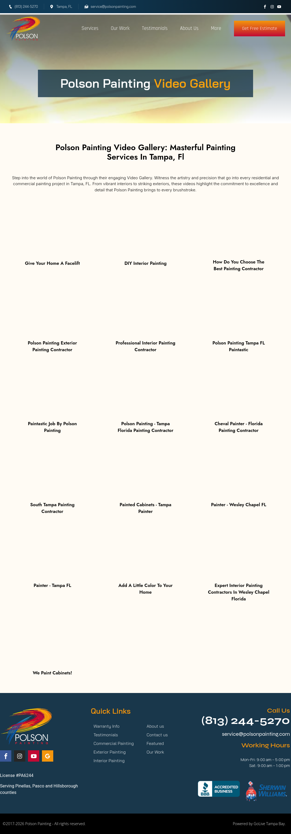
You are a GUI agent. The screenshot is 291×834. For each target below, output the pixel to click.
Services (89, 28)
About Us (189, 28)
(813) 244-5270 (245, 720)
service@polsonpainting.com (256, 734)
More (216, 28)
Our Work (120, 28)
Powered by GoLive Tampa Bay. (259, 823)
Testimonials (155, 28)
